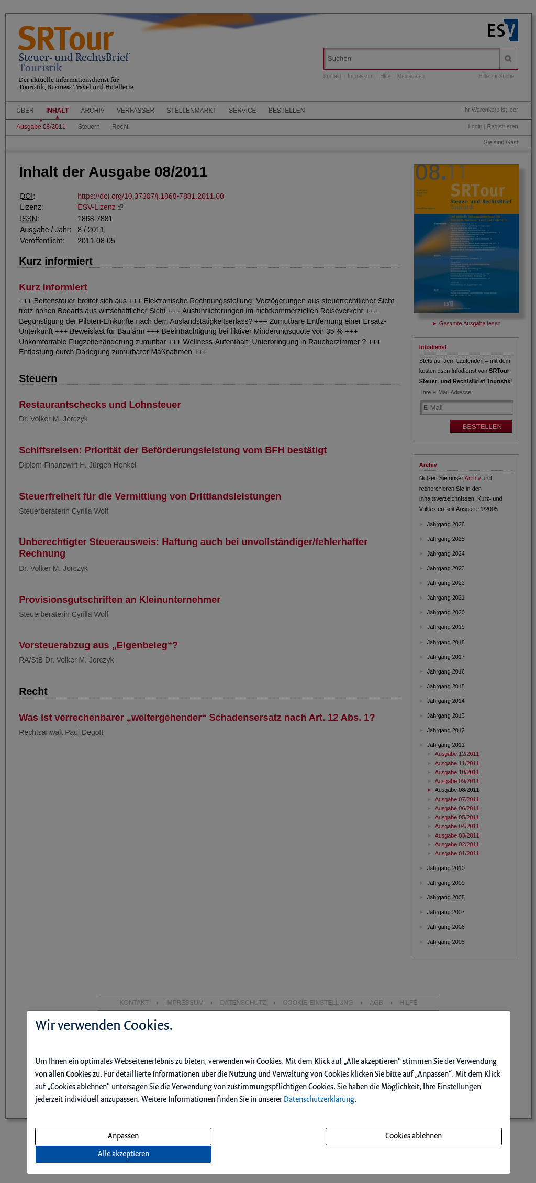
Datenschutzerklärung (319, 1099)
